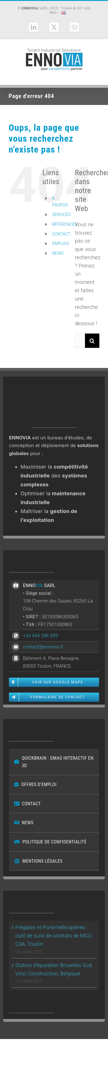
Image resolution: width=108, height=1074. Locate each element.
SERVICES (61, 214)
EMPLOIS (60, 243)
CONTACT (61, 234)
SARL (35, 8)
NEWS (58, 253)
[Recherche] (92, 341)
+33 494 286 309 (40, 635)
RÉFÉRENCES (64, 224)
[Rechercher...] (80, 341)
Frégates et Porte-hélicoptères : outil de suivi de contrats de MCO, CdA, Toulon (53, 935)
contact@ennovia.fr (43, 647)
